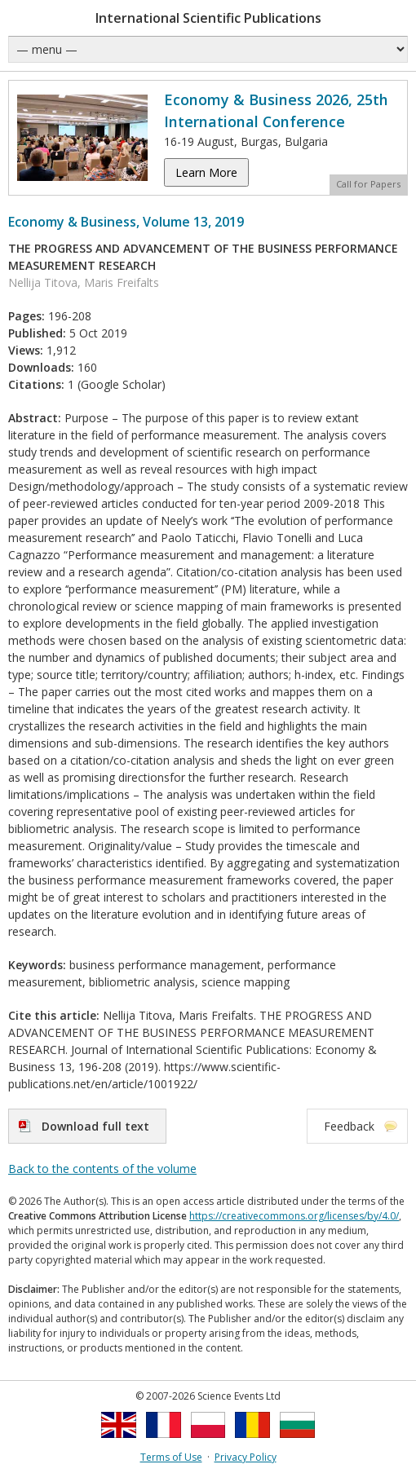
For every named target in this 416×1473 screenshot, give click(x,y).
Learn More (206, 172)
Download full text (95, 1126)
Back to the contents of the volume (102, 1168)
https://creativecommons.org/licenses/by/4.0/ (294, 1216)
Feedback (349, 1126)
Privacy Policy (246, 1457)
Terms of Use (171, 1457)
